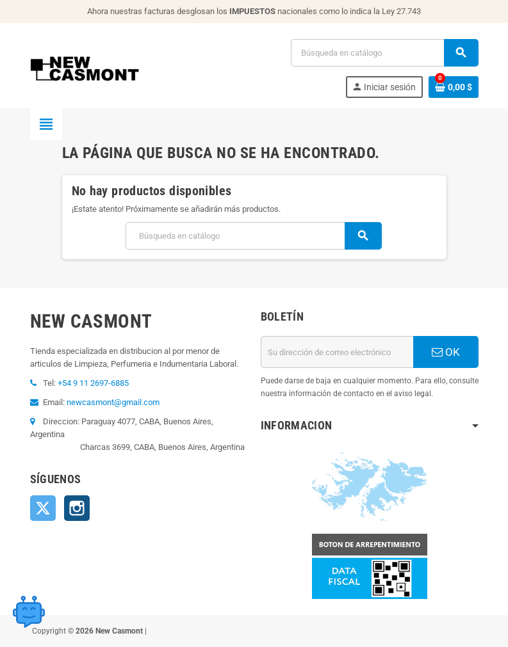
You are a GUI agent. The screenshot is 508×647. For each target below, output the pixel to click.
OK (446, 352)
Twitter (43, 508)
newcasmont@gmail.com (113, 402)
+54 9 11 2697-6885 (93, 383)
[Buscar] (384, 53)
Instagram (77, 508)
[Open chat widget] (29, 612)
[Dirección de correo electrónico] (337, 352)
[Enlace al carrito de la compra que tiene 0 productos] (454, 87)
